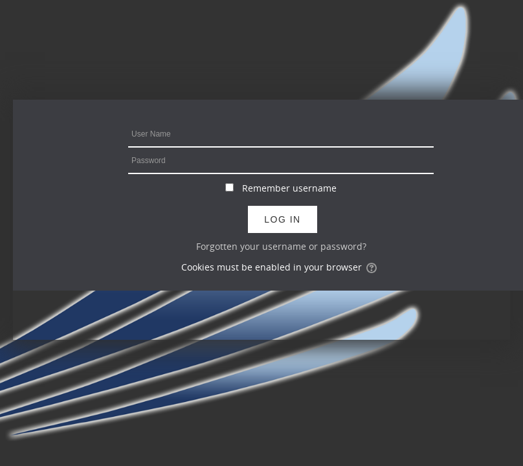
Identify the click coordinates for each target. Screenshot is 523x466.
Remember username (289, 188)
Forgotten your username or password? (281, 246)
